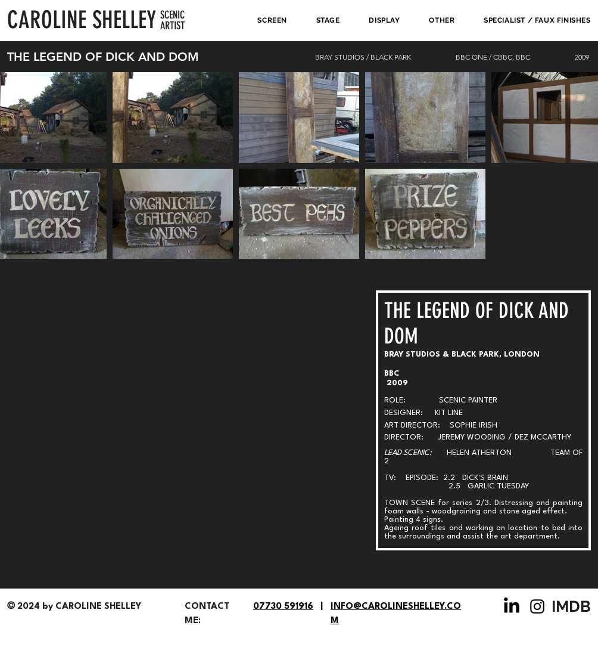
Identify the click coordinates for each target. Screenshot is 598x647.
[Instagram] (537, 606)
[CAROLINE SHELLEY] (83, 20)
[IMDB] (572, 606)
